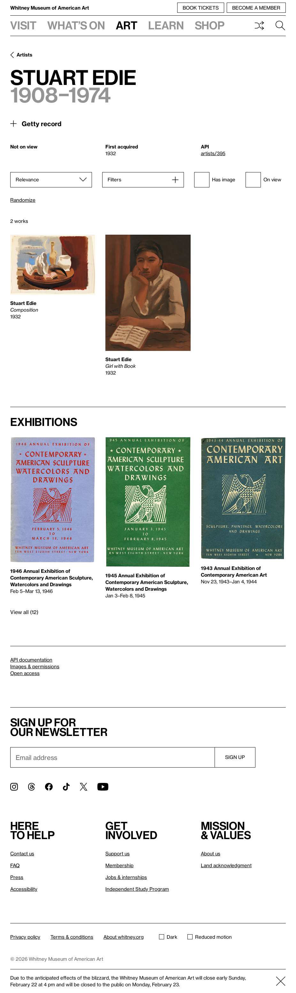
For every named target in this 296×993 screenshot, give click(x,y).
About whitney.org (123, 937)
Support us (117, 853)
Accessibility (23, 889)
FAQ (14, 865)
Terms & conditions (71, 937)
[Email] (112, 757)
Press (16, 877)
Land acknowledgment (226, 865)
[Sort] (51, 179)
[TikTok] (66, 787)
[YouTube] (102, 787)
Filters (114, 179)
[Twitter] (83, 787)
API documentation (31, 660)
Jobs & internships (126, 877)
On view (263, 179)
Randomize (22, 200)
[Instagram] (14, 787)
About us (210, 853)
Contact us (22, 853)
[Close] (281, 981)
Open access (25, 673)
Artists (24, 54)
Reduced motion (209, 937)
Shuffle (259, 25)
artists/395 (213, 153)
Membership (119, 865)
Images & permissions (34, 666)
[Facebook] (49, 787)
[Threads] (31, 787)
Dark (168, 937)
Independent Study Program (137, 889)
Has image (214, 179)
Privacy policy (25, 937)
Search (280, 25)
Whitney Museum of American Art (49, 8)
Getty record (41, 123)
